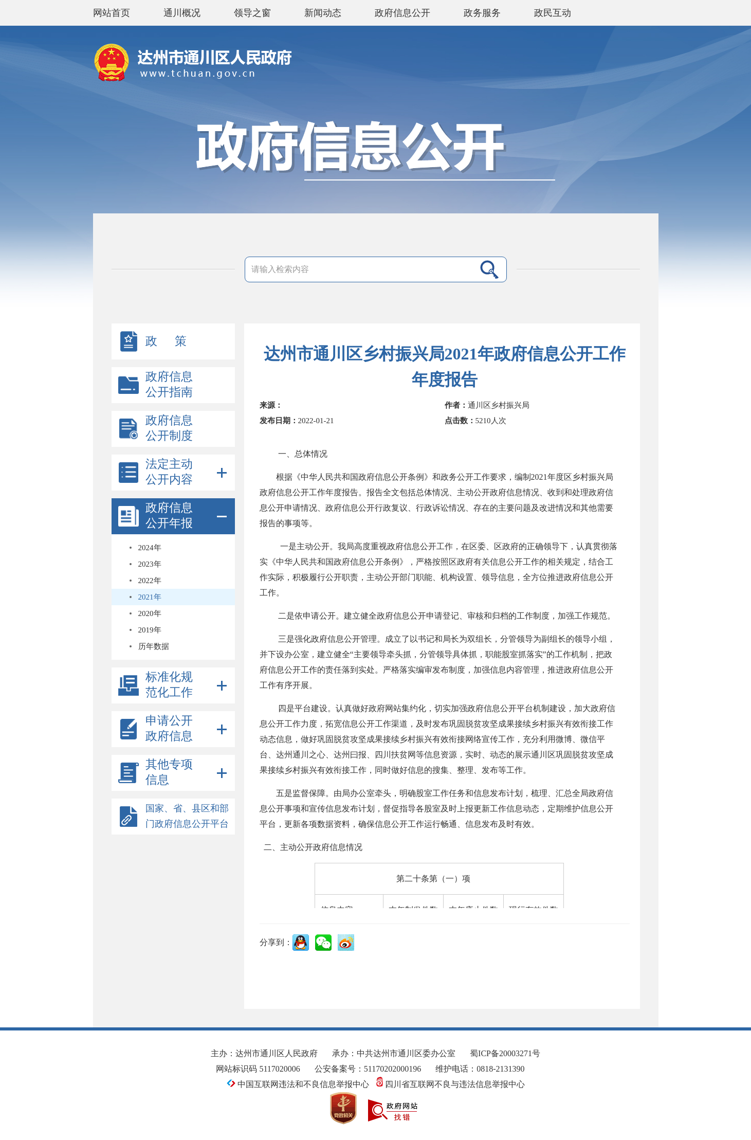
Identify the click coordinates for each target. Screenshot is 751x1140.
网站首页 (111, 13)
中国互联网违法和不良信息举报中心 (299, 1084)
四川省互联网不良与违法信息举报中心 (450, 1084)
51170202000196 (392, 1068)
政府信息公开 (402, 13)
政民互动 (552, 13)
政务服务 (482, 13)
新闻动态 (322, 13)
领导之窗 (252, 13)
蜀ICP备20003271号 (505, 1053)
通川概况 (181, 13)
